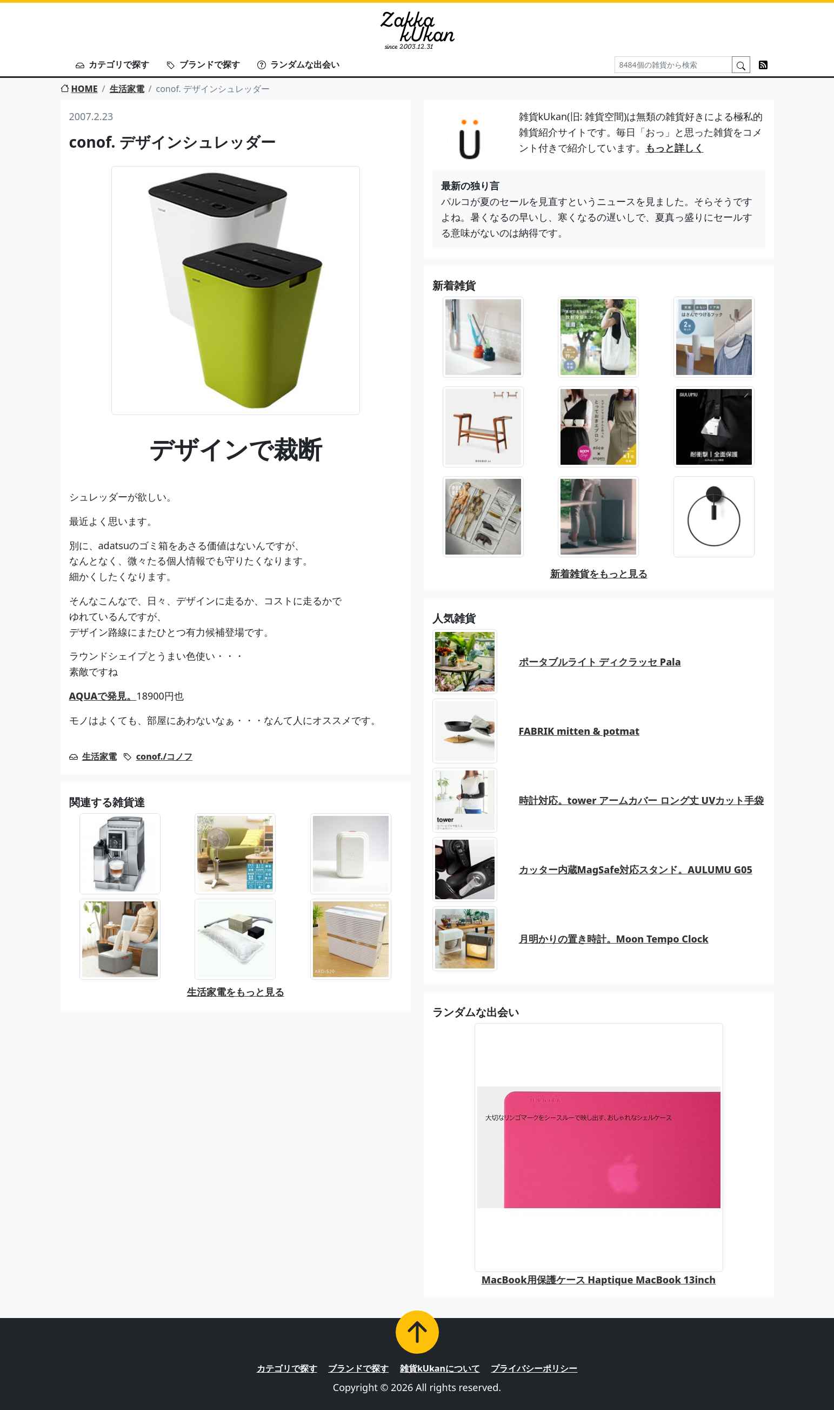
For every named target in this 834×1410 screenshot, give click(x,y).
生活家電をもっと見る (235, 991)
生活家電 (127, 89)
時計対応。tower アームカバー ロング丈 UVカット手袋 (641, 800)
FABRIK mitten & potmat (579, 730)
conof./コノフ (164, 756)
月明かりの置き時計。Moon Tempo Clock (614, 938)
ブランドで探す (203, 64)
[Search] (673, 64)
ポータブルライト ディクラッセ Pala (600, 661)
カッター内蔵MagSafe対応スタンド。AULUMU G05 (635, 869)
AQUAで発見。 (103, 695)
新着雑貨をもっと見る (599, 573)
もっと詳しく (674, 147)
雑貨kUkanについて (440, 1368)
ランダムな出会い (298, 64)
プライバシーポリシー (534, 1368)
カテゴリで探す (112, 64)
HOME (79, 89)
